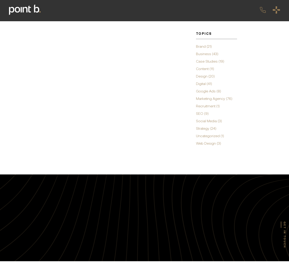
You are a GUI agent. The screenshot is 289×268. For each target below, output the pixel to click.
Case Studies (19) (210, 61)
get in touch (284, 234)
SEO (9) (202, 113)
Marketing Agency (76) (214, 98)
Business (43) (207, 54)
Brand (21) (204, 46)
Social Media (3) (209, 121)
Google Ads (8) (208, 91)
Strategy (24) (206, 128)
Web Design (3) (208, 143)
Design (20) (205, 76)
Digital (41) (204, 84)
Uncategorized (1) (210, 136)
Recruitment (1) (208, 106)
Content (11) (205, 69)
